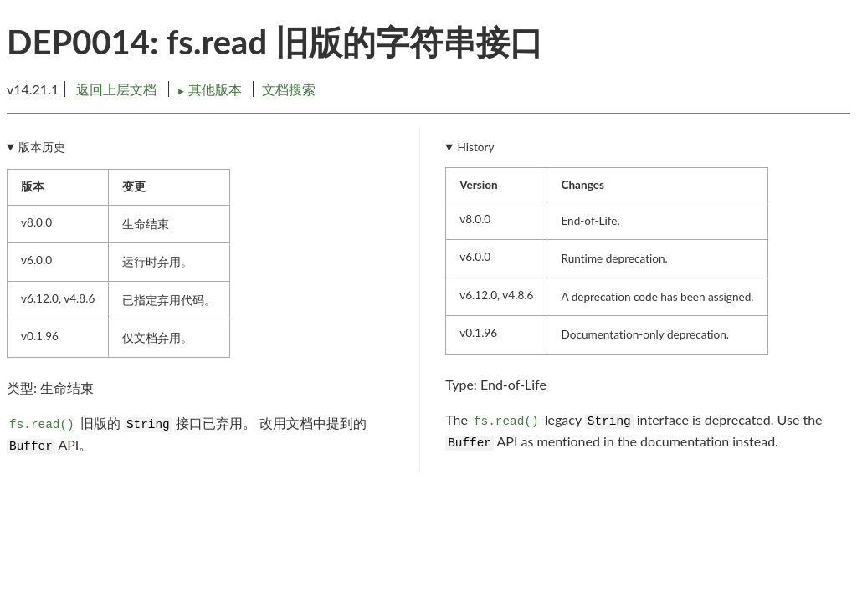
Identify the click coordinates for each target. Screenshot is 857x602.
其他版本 (211, 89)
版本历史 (41, 147)
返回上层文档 (116, 89)
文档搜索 (289, 89)
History (476, 147)
